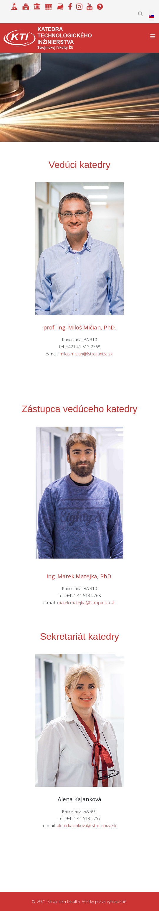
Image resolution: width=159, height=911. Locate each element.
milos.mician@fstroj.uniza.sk (85, 354)
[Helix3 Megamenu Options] (152, 36)
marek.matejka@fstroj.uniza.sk (86, 602)
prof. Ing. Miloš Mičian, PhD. (79, 327)
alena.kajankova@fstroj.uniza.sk (86, 825)
